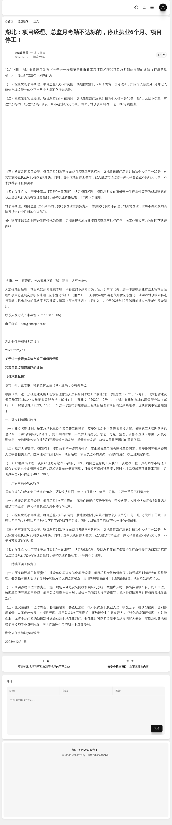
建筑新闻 (23, 21)
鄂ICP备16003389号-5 (84, 754)
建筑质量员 (21, 52)
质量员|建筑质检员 (97, 759)
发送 (156, 733)
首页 (9, 21)
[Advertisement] (86, 138)
